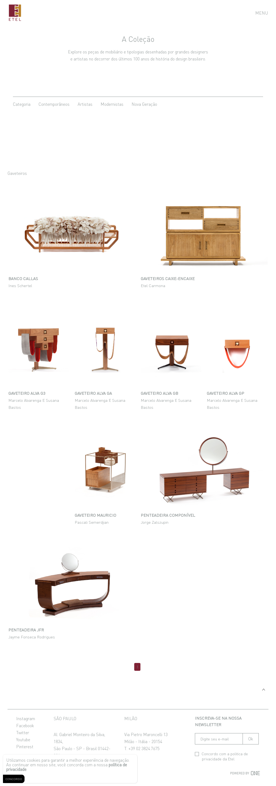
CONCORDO (13, 779)
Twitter (22, 732)
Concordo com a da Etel (221, 756)
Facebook (25, 725)
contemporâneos (54, 104)
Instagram (25, 718)
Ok (250, 738)
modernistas (112, 104)
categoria (21, 104)
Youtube (23, 739)
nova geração (144, 104)
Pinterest (24, 746)
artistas (85, 104)
